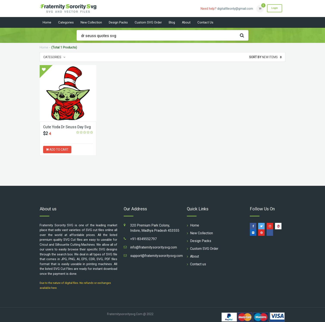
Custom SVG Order (148, 22)
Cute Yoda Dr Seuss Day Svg (67, 127)
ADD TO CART (57, 149)
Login (274, 8)
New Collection (91, 22)
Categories (66, 22)
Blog (172, 22)
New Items (265, 57)
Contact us (205, 22)
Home (47, 22)
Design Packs (118, 22)
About (186, 22)
